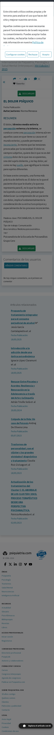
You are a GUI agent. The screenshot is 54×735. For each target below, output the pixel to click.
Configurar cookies (15, 54)
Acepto (45, 54)
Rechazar (33, 54)
